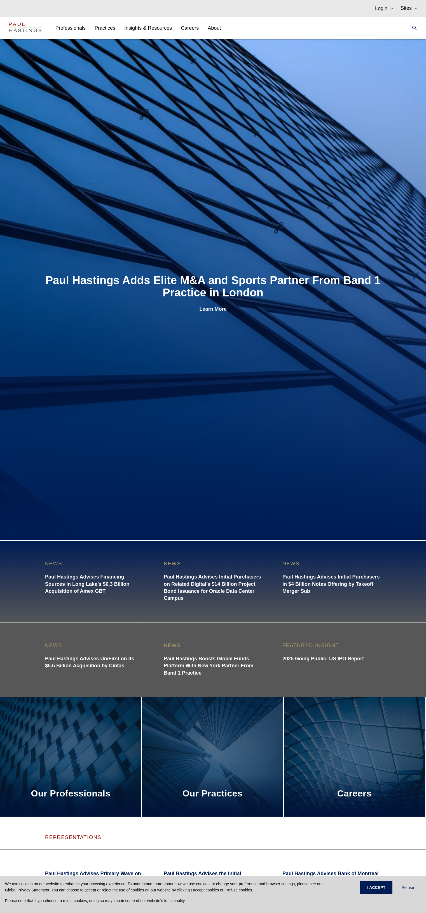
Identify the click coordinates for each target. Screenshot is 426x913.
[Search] (413, 28)
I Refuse (406, 887)
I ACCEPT (376, 887)
